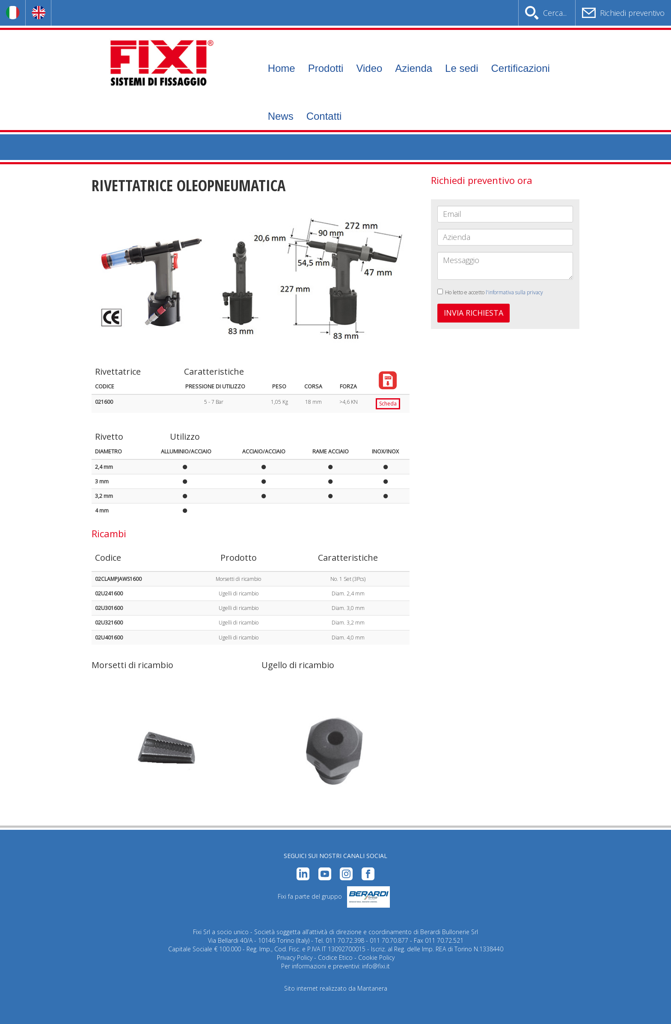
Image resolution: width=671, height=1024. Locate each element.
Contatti (324, 116)
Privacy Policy (294, 957)
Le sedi (461, 68)
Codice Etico (335, 957)
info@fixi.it (376, 966)
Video (369, 68)
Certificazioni (520, 68)
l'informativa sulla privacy (514, 292)
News (281, 116)
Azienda (413, 68)
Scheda (388, 403)
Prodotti (326, 68)
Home (281, 68)
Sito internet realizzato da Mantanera (335, 988)
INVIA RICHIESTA (473, 313)
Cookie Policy (376, 957)
